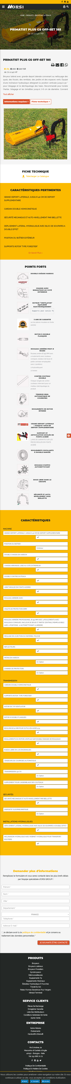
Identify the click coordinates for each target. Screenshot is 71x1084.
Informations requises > (16, 102)
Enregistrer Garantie (35, 1009)
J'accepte (35, 1081)
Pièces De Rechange (35, 1006)
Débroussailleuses (35, 975)
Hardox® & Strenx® (35, 1034)
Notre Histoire (35, 1028)
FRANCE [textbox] (35, 914)
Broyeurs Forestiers (35, 969)
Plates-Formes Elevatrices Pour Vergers (35, 990)
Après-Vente (35, 1018)
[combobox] (35, 914)
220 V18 (21, 69)
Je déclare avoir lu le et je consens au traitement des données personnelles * (31, 934)
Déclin (25, 1081)
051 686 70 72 (37, 1056)
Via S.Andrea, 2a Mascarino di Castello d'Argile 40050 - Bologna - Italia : (35, 1052)
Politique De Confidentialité (35, 1066)
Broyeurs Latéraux (35, 966)
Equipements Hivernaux (35, 981)
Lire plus (45, 1081)
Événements (35, 1031)
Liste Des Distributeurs (35, 1012)
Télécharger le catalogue (35, 176)
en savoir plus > (35, 253)
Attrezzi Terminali (35, 993)
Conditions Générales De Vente (35, 1015)
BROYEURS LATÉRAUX (43, 15)
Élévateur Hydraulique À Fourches (35, 984)
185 (6, 69)
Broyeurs (35, 963)
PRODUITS (29, 15)
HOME (22, 15)
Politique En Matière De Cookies (35, 1069)
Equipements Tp (35, 978)
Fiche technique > (41, 102)
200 (12, 69)
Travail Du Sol (35, 987)
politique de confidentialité (34, 932)
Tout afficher (8, 94)
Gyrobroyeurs (35, 972)
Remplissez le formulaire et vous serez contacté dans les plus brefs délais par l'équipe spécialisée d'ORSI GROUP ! (35, 877)
